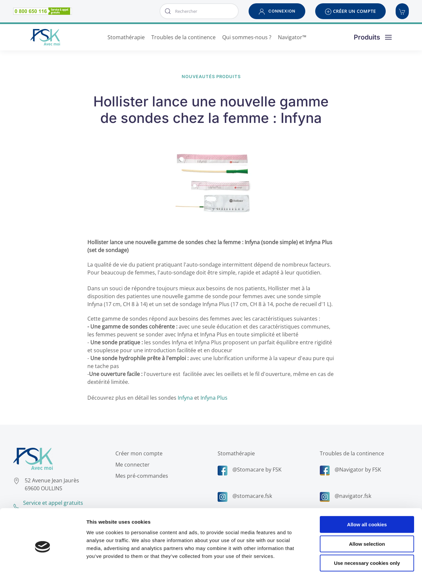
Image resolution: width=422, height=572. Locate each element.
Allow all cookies (367, 491)
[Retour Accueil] (45, 37)
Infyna (185, 397)
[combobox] (199, 11)
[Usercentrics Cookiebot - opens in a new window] (43, 559)
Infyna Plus (213, 397)
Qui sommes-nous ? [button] (246, 37)
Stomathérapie (235, 453)
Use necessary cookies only (367, 530)
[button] (277, 11)
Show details (346, 559)
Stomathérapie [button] (126, 37)
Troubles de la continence (351, 453)
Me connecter (132, 464)
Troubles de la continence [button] (183, 37)
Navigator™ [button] (292, 37)
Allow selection (367, 511)
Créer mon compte (138, 453)
